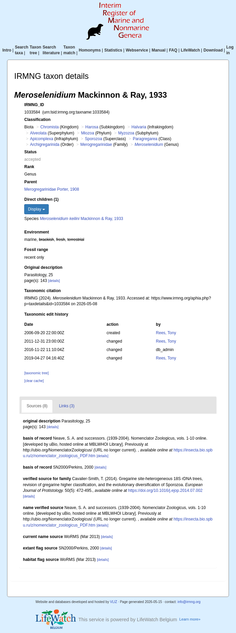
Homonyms (90, 50)
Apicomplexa (41, 138)
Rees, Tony (166, 332)
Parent (30, 182)
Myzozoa (126, 133)
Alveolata (38, 133)
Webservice (137, 50)
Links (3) (66, 406)
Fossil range (36, 249)
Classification (37, 119)
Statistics (113, 50)
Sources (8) (37, 406)
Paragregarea (145, 138)
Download (213, 50)
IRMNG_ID (34, 104)
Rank (29, 166)
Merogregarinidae (96, 144)
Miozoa (87, 133)
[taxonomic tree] (36, 373)
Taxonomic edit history (46, 314)
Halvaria (138, 127)
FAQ (173, 50)
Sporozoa (93, 138)
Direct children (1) (41, 199)
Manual (158, 50)
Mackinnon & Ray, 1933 (81, 218)
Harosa (92, 127)
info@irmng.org (189, 602)
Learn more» (189, 619)
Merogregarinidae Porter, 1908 (51, 189)
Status (30, 152)
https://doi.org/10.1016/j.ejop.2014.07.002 (165, 490)
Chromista (49, 127)
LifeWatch (190, 50)
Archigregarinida (44, 144)
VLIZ (113, 602)
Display (36, 209)
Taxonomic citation (42, 290)
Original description (43, 267)
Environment (36, 232)
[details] (54, 281)
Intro (6, 50)
